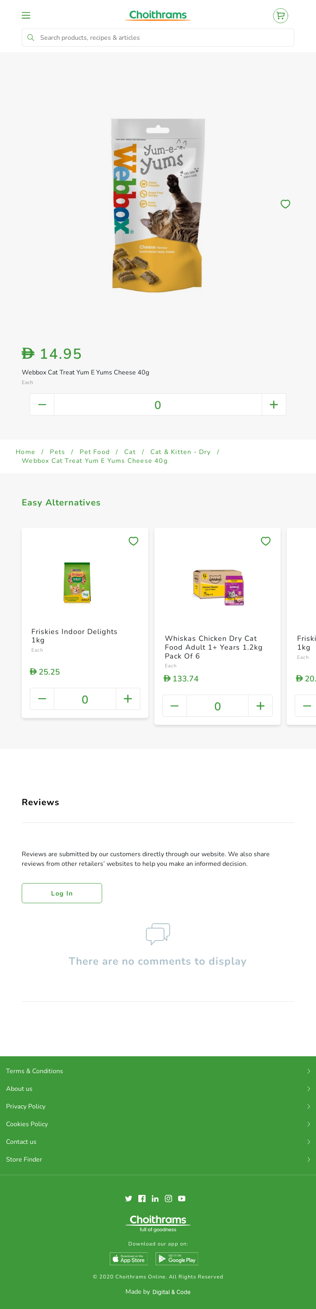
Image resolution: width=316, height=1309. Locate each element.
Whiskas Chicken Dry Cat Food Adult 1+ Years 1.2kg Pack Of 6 (214, 647)
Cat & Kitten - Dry (180, 452)
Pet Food (95, 452)
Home (25, 452)
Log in (62, 893)
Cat (130, 452)
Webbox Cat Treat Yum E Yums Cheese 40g (95, 460)
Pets (57, 452)
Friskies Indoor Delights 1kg (74, 636)
